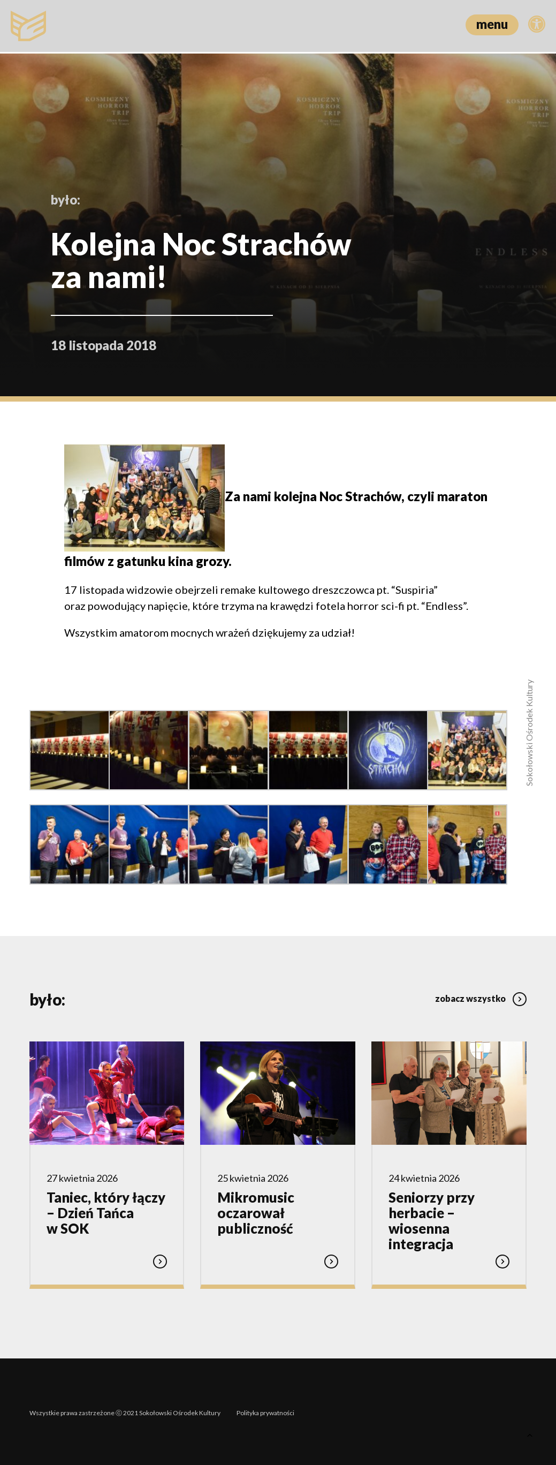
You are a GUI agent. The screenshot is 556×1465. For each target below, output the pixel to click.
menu (492, 24)
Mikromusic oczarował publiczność (255, 1212)
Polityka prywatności (265, 1410)
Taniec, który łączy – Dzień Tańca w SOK (106, 1212)
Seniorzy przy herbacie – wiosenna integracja (432, 1219)
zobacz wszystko (481, 996)
